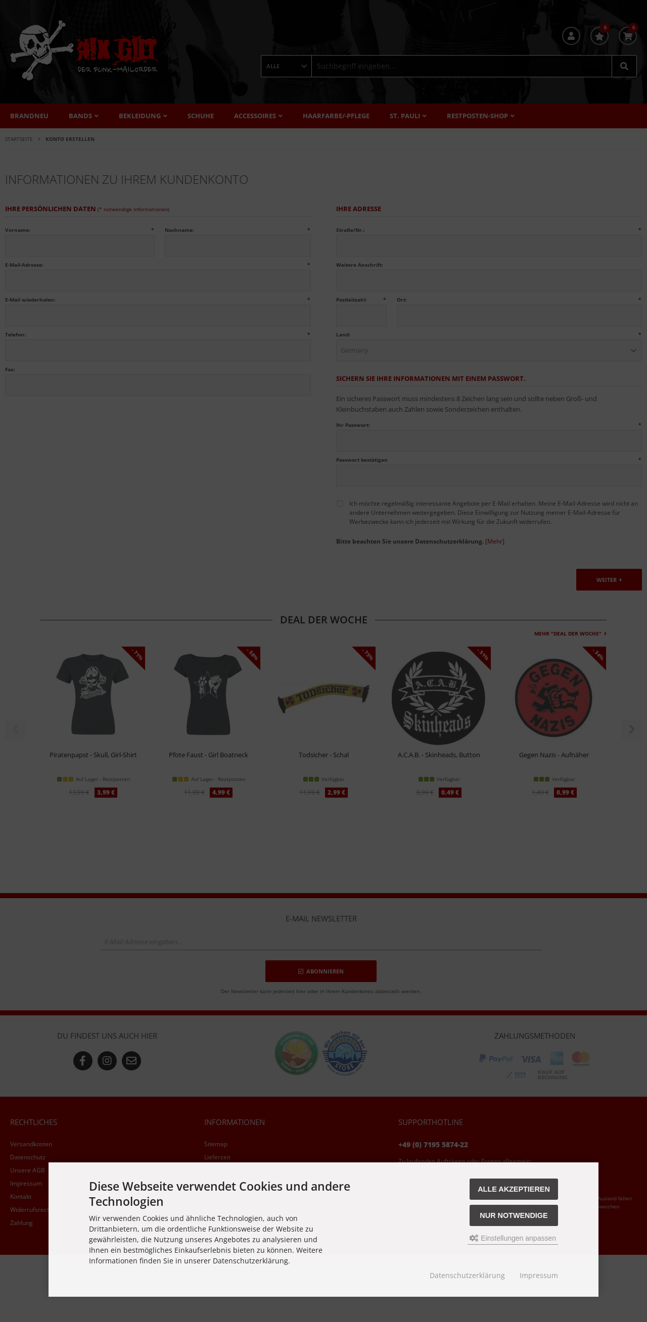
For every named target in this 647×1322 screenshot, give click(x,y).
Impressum (539, 1275)
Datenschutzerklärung (467, 1275)
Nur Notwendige (513, 1215)
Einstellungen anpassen (513, 1238)
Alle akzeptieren (514, 1189)
